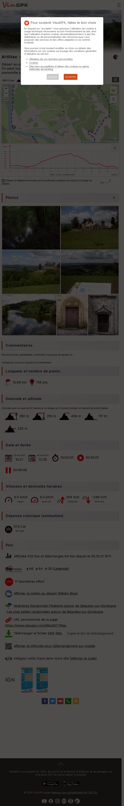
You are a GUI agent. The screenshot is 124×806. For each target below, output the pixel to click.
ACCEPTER (70, 77)
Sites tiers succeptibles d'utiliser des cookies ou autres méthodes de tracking (59, 68)
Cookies (33, 62)
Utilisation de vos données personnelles (51, 59)
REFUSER (52, 77)
